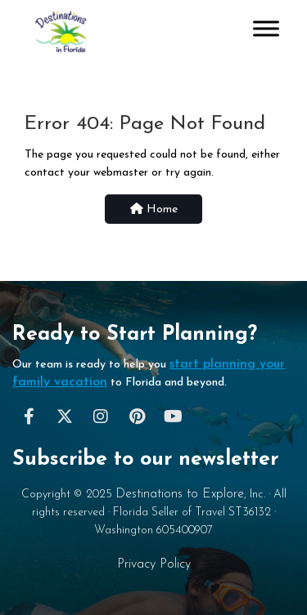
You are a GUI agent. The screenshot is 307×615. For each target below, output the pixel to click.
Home (153, 209)
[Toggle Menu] (266, 28)
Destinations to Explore (179, 494)
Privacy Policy (154, 564)
